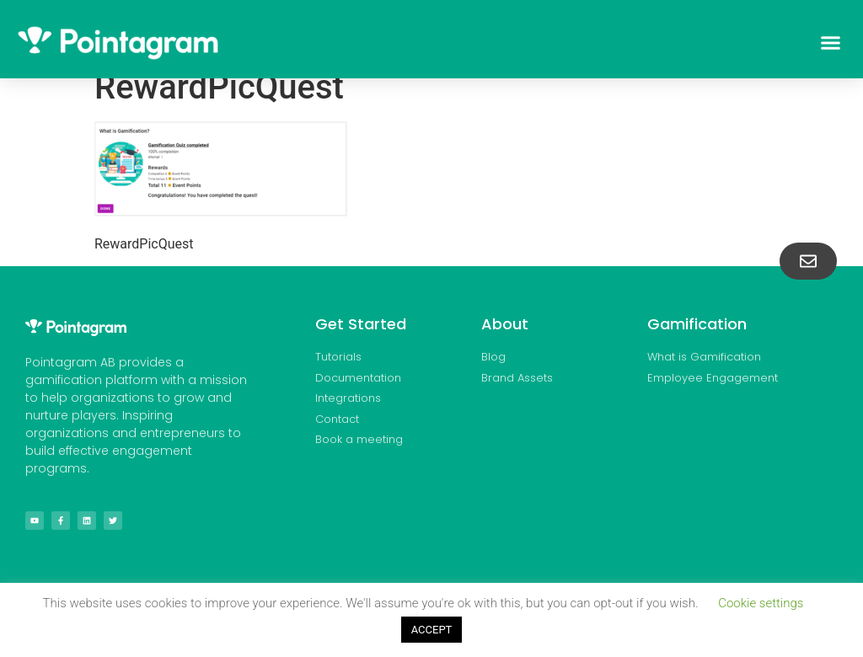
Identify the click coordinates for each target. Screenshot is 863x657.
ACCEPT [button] (432, 629)
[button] (830, 43)
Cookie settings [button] (760, 603)
